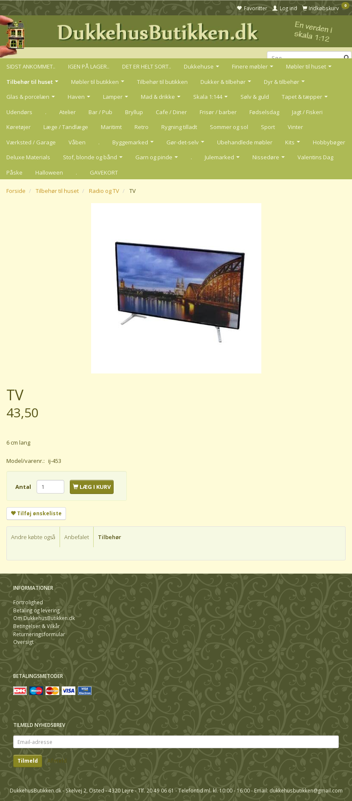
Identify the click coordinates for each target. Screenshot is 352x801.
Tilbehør (109, 537)
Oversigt (23, 641)
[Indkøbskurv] (326, 7)
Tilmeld (27, 760)
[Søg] (346, 58)
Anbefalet (76, 537)
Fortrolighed (28, 602)
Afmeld (57, 760)
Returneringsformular (39, 634)
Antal (23, 487)
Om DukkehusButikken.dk (44, 617)
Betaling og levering (36, 610)
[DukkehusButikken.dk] (176, 35)
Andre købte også (33, 537)
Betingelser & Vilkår (36, 626)
